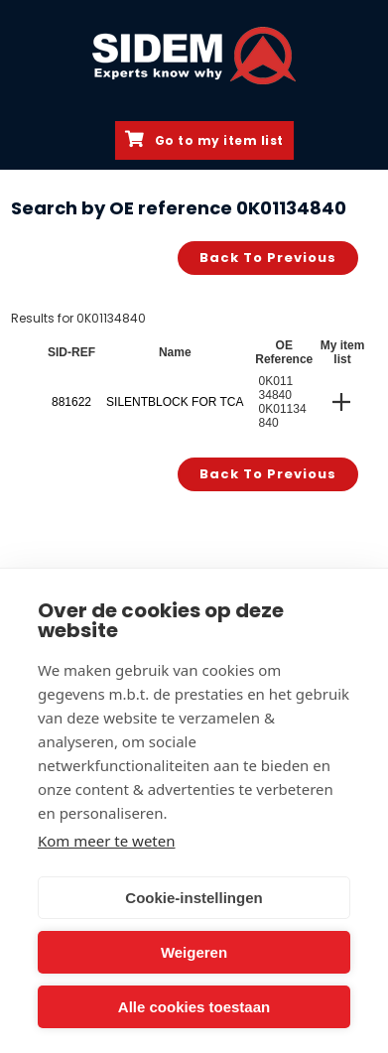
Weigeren (194, 952)
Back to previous (267, 257)
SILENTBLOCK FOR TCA (174, 402)
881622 (71, 402)
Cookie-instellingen (193, 897)
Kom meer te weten (107, 841)
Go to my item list (204, 140)
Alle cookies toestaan (194, 1006)
